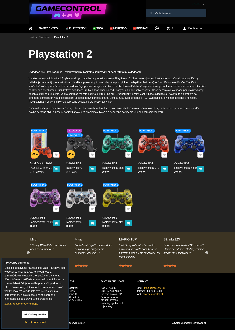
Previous (28, 252)
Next (206, 252)
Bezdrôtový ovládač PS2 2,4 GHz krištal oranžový (41, 167)
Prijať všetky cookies (35, 314)
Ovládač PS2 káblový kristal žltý (112, 219)
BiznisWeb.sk (199, 323)
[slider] (81, 268)
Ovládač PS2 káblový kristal (74, 219)
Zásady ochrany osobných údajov (21, 303)
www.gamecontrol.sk (153, 294)
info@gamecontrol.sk (154, 288)
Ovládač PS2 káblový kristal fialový (42, 219)
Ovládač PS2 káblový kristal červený (146, 167)
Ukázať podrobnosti (35, 322)
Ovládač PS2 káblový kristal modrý (186, 165)
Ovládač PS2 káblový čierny (74, 165)
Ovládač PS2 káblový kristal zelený (114, 165)
